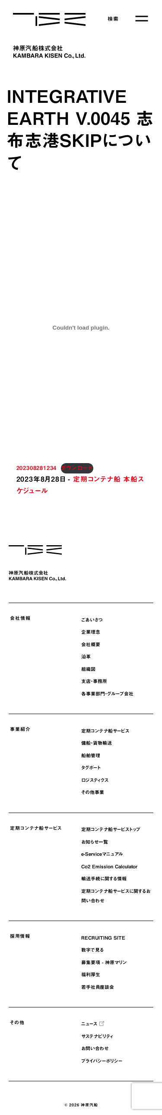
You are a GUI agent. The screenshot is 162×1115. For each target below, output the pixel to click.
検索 (113, 18)
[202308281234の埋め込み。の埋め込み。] (81, 327)
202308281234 (36, 468)
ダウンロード (77, 468)
